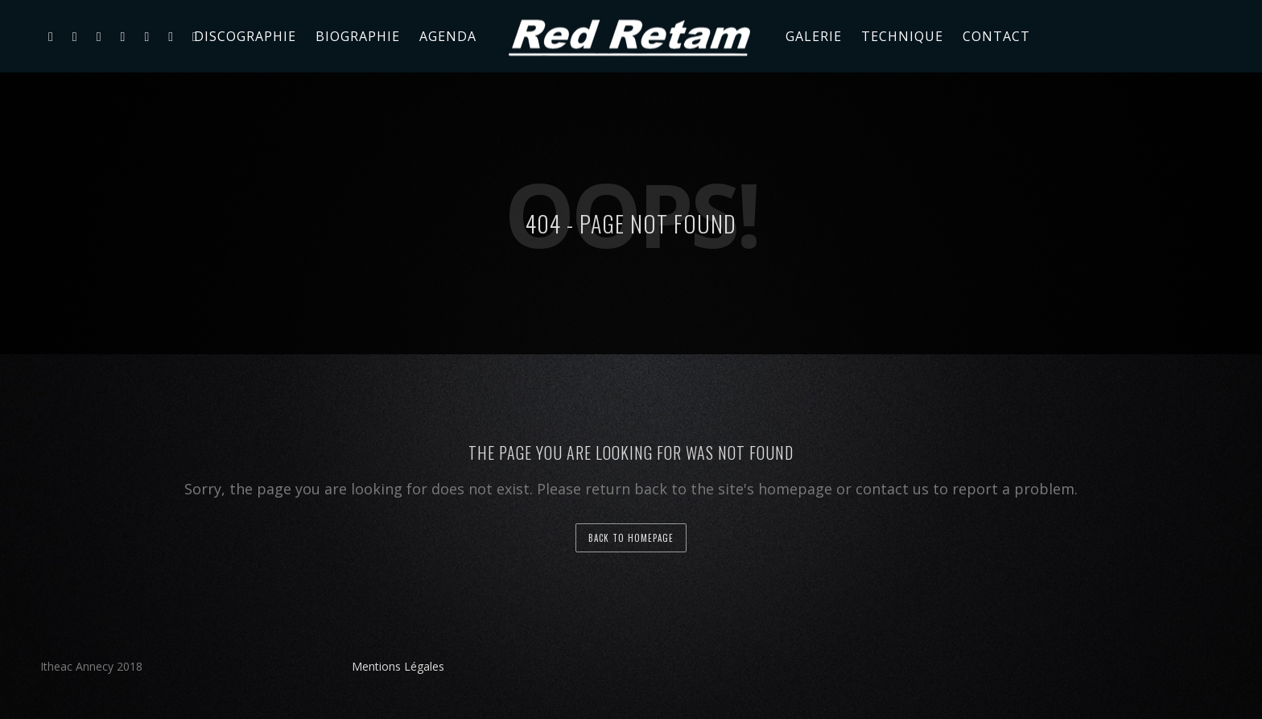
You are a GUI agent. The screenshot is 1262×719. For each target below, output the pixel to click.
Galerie (814, 36)
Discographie (245, 36)
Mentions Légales (398, 666)
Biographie (358, 36)
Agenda (447, 36)
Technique (902, 36)
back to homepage (631, 537)
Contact (996, 36)
